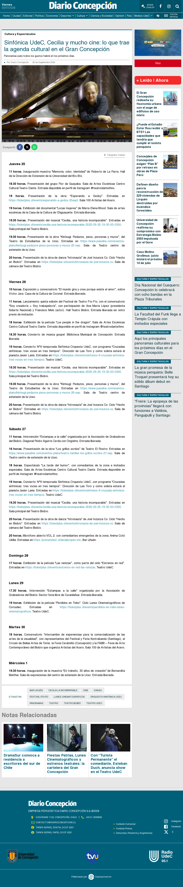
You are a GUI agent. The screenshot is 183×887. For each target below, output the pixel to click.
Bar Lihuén (36, 690)
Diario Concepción (20, 62)
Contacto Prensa (124, 828)
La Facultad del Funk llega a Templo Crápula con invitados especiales (158, 319)
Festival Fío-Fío (39, 697)
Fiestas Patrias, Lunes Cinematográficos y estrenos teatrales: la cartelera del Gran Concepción (66, 763)
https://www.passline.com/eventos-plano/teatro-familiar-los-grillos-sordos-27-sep (60, 453)
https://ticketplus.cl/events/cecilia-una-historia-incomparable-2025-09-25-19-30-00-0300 (65, 224)
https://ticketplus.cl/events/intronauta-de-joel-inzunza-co (77, 262)
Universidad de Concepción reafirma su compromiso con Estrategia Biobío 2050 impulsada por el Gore (149, 231)
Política (39, 15)
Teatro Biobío (72, 703)
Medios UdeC (142, 15)
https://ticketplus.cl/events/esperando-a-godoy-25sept (43, 200)
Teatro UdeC (94, 703)
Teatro (53, 703)
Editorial (28, 15)
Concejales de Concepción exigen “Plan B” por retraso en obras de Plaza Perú (147, 166)
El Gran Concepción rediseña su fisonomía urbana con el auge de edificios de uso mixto (149, 104)
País (129, 15)
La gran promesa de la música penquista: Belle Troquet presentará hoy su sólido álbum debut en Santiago (157, 376)
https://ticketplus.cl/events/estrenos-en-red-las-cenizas (60, 567)
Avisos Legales (147, 6)
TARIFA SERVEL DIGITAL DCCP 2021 (55, 827)
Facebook (172, 826)
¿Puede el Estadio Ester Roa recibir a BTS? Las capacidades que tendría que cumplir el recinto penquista (150, 136)
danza (98, 690)
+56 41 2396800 (94, 817)
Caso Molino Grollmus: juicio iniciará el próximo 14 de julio (149, 257)
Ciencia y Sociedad (102, 15)
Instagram (172, 821)
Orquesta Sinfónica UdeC (106, 697)
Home (6, 15)
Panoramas (36, 703)
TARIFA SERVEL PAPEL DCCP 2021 (53, 832)
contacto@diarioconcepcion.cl (56, 822)
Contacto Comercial (125, 824)
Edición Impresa (171, 15)
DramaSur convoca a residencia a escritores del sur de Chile (22, 761)
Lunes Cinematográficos (69, 697)
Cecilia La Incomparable (62, 690)
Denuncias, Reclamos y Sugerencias (134, 833)
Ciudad (17, 15)
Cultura (81, 15)
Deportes (66, 15)
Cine (85, 690)
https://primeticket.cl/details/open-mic (57, 540)
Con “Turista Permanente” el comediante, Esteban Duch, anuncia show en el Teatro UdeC (109, 763)
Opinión (119, 15)
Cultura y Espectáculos (153, 279)
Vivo (158, 63)
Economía (52, 15)
